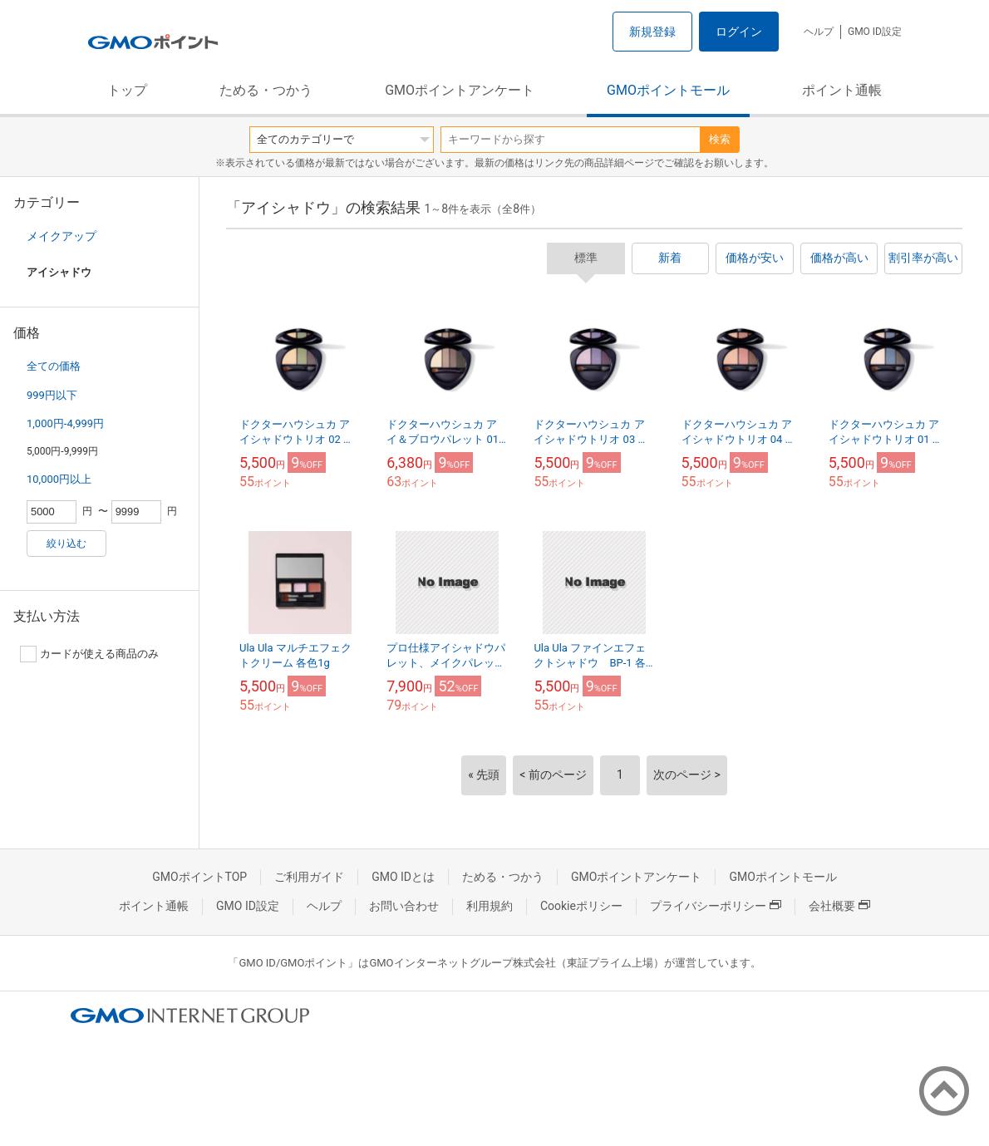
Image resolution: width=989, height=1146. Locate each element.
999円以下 (52, 395)
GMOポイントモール (668, 90)
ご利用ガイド (309, 876)
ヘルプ (819, 31)
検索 (720, 139)
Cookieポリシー (581, 905)
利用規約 (489, 905)
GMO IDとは (403, 876)
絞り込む (66, 543)
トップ (127, 90)
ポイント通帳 (842, 90)
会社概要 (839, 905)
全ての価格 (54, 366)
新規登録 (652, 31)
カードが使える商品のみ (89, 654)
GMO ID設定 (875, 31)
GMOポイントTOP (199, 876)
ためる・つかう (265, 90)
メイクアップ (61, 236)
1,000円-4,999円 (65, 423)
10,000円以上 (59, 479)
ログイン (739, 31)
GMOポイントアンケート (459, 90)
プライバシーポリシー (715, 905)
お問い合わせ (404, 905)
